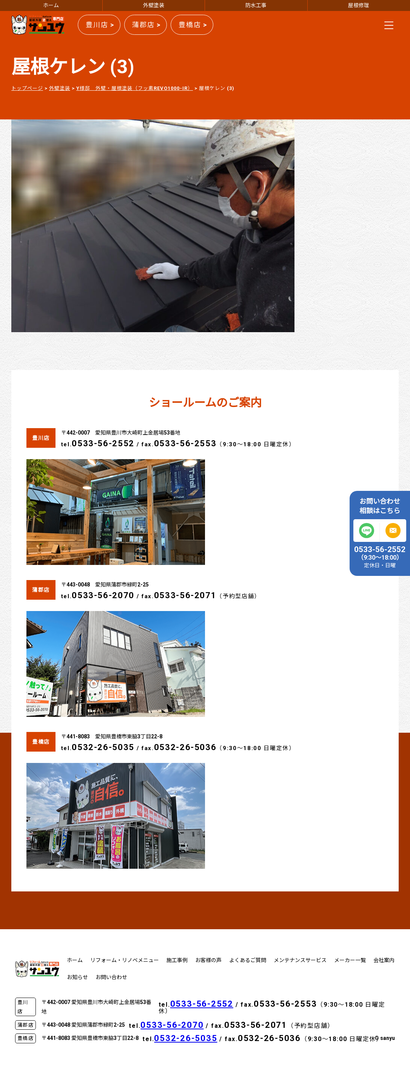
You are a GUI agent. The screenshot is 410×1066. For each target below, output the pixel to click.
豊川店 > (100, 25)
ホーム (51, 5)
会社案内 (384, 960)
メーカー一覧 (350, 960)
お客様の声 (208, 960)
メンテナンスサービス (300, 960)
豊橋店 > (193, 25)
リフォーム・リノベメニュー (124, 960)
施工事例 (177, 960)
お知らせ (77, 977)
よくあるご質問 (247, 960)
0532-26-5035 (103, 747)
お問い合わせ (111, 977)
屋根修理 (358, 5)
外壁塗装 (153, 5)
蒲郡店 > (146, 25)
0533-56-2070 (103, 595)
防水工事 (256, 5)
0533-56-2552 (103, 443)
